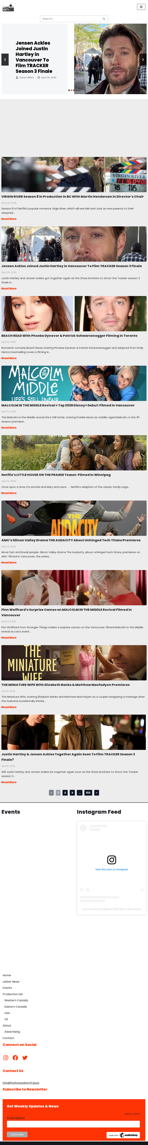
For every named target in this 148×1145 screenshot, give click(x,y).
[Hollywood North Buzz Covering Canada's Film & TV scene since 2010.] (8, 6)
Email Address (17, 1114)
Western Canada (16, 997)
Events (7, 984)
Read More (9, 219)
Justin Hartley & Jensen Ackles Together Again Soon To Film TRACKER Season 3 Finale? (73, 729)
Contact (8, 1034)
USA (7, 1009)
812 (88, 789)
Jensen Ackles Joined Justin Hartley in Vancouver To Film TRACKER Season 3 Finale (34, 57)
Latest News (11, 978)
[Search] (70, 18)
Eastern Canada (15, 1003)
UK (6, 1015)
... (80, 789)
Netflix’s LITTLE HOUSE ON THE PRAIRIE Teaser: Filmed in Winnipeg (73, 451)
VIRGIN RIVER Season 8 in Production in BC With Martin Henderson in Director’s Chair (73, 174)
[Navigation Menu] (141, 7)
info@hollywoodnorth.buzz (21, 1079)
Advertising (12, 1028)
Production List (13, 990)
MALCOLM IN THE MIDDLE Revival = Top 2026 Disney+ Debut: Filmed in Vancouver (73, 382)
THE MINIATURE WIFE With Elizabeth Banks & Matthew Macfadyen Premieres (73, 659)
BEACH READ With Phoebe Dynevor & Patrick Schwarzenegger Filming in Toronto (73, 312)
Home (7, 972)
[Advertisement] (73, 123)
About (7, 1022)
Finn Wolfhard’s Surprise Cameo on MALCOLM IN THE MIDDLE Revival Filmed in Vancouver (73, 585)
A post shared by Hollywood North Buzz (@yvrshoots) (111, 905)
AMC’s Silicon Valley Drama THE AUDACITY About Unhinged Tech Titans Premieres (73, 516)
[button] (69, 90)
